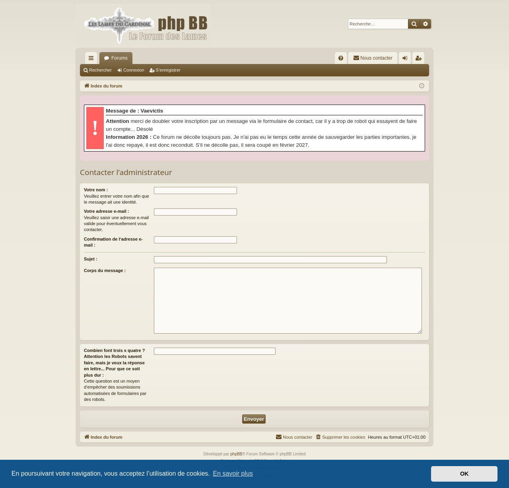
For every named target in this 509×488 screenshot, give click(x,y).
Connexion (133, 70)
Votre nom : (96, 189)
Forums (119, 58)
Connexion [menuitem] (406, 59)
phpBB (236, 454)
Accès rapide (92, 59)
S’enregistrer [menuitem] (420, 59)
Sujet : (90, 259)
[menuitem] (341, 58)
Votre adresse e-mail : (106, 211)
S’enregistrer (168, 70)
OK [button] (464, 474)
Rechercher (100, 70)
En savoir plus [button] (233, 473)
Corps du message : (105, 270)
